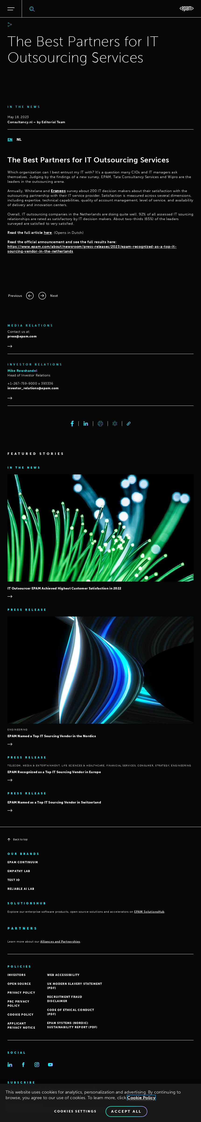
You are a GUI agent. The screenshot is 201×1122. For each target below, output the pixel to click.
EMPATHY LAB (18, 871)
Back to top (17, 839)
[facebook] (72, 423)
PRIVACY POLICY (21, 992)
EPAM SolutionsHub (149, 911)
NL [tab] (19, 139)
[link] (128, 423)
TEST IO (13, 880)
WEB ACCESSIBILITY (63, 975)
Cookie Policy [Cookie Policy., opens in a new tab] (141, 1098)
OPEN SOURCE (19, 983)
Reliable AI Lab (20, 889)
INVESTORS (16, 975)
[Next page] (48, 295)
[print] (100, 423)
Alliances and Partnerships (60, 941)
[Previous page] (20, 295)
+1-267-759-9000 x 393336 (30, 384)
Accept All (126, 1112)
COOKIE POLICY (20, 1014)
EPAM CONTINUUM (22, 862)
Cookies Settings (75, 1112)
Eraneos (58, 191)
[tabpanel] (100, 205)
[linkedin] (86, 424)
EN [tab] (9, 139)
